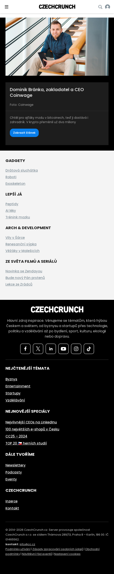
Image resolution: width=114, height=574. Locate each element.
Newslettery (15, 465)
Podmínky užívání (17, 549)
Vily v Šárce (15, 237)
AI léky (10, 210)
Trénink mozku (17, 217)
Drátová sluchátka (21, 170)
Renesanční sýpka (21, 244)
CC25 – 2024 (16, 436)
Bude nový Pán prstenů (25, 277)
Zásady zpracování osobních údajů (57, 549)
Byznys (11, 379)
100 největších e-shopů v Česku (32, 429)
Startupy (13, 393)
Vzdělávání (15, 400)
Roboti (10, 177)
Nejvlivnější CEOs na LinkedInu (31, 422)
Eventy (11, 479)
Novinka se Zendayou (23, 271)
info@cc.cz (27, 544)
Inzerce (11, 501)
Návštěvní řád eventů (37, 554)
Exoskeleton (15, 183)
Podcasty (13, 472)
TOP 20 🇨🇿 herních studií (26, 443)
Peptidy (11, 204)
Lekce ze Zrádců (18, 284)
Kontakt (12, 508)
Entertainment (17, 386)
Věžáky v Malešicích (22, 250)
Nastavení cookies (67, 554)
